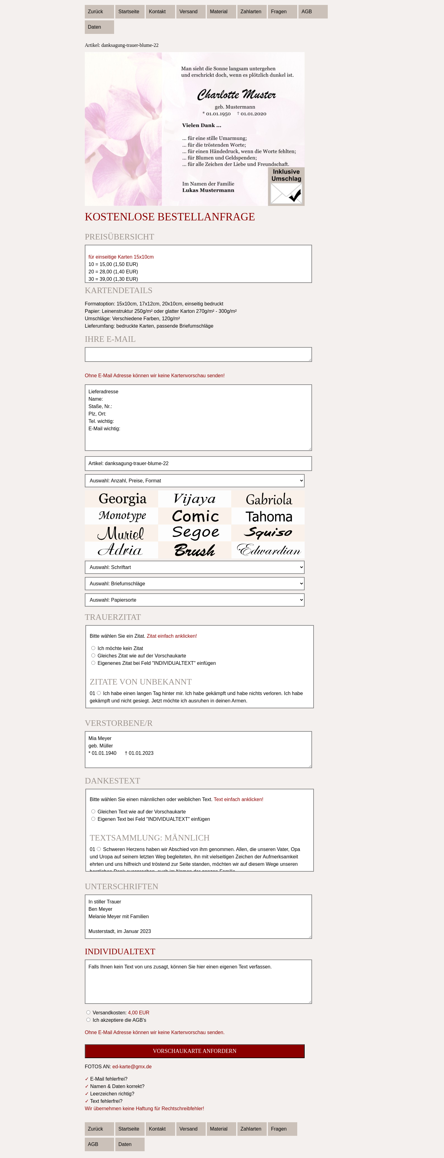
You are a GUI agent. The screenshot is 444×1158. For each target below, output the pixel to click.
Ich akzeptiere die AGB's (118, 1020)
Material (219, 11)
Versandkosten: (120, 1012)
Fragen (279, 11)
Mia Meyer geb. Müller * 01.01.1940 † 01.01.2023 (198, 749)
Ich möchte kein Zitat (119, 648)
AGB (307, 11)
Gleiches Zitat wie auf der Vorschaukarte (141, 655)
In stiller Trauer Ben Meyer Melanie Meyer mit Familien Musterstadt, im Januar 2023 (198, 916)
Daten (94, 27)
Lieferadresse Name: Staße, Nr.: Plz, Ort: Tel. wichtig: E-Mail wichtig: (198, 417)
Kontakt (157, 11)
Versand (188, 11)
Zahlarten (250, 11)
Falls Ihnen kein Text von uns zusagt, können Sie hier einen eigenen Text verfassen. (198, 982)
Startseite (128, 11)
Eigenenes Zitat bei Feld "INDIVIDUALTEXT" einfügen (156, 663)
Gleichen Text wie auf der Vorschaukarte (141, 811)
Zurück (95, 11)
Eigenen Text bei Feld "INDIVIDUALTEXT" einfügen (153, 819)
